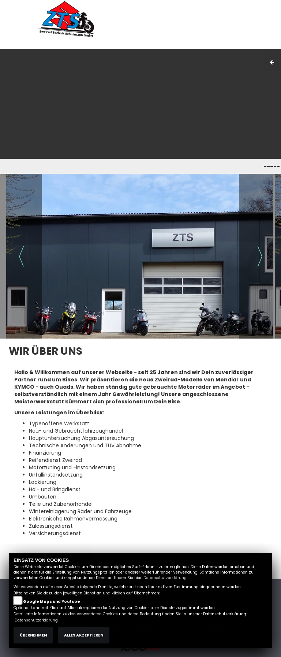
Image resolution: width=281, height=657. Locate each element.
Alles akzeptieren (83, 635)
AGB (208, 45)
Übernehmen (33, 635)
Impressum (182, 45)
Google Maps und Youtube (51, 601)
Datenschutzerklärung (165, 578)
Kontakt (228, 45)
